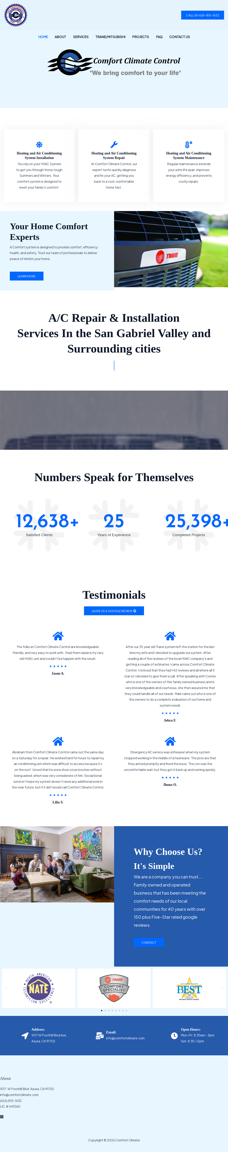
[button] (202, 15)
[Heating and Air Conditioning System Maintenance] (188, 144)
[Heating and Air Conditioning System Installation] (39, 144)
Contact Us (177, 37)
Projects (140, 37)
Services (81, 37)
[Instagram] (2, 1116)
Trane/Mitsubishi (110, 37)
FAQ (158, 37)
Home (45, 37)
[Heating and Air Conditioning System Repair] (114, 144)
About (61, 37)
